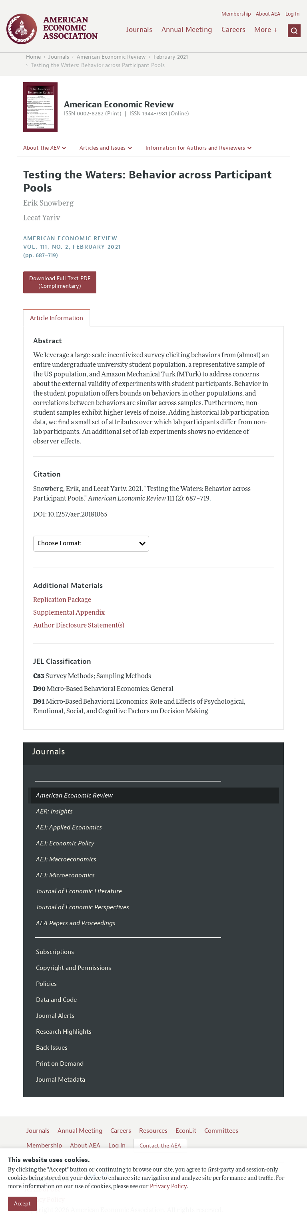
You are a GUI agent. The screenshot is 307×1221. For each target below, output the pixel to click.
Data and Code (56, 1000)
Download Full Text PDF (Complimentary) (59, 282)
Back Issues (52, 1048)
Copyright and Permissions (73, 968)
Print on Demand (60, 1064)
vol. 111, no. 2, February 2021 (72, 246)
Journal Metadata (60, 1080)
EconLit (185, 1131)
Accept (22, 1203)
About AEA (268, 14)
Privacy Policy (168, 1187)
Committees (221, 1131)
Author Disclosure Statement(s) (78, 626)
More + (265, 29)
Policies (46, 984)
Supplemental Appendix (69, 613)
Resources (153, 1131)
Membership (236, 14)
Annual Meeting (186, 29)
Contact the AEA (160, 1145)
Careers (233, 29)
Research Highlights (64, 1032)
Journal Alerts (55, 1016)
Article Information (56, 318)
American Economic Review (111, 56)
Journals (139, 29)
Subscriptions (55, 952)
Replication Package (62, 600)
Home (33, 56)
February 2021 (171, 56)
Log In (292, 14)
